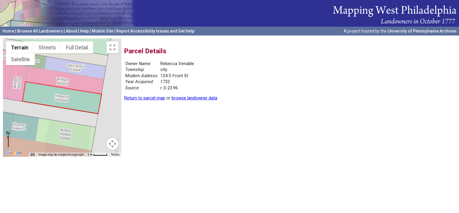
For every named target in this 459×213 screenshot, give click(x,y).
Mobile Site (102, 31)
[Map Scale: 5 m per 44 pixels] (97, 155)
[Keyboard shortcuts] (32, 155)
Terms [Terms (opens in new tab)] (115, 154)
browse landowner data (194, 98)
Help (84, 31)
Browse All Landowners (40, 31)
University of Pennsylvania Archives (422, 31)
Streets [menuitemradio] (47, 47)
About (71, 31)
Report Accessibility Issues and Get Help (155, 31)
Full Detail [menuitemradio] (77, 47)
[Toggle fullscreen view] (112, 47)
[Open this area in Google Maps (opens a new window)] (14, 153)
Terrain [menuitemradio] (19, 47)
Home (8, 31)
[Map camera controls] (112, 144)
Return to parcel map (144, 98)
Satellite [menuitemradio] (20, 59)
